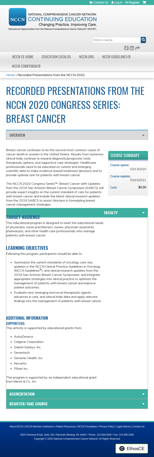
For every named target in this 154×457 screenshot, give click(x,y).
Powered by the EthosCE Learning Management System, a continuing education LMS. (132, 448)
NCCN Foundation (87, 426)
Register (134, 2)
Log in (118, 2)
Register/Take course (28, 404)
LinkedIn (132, 47)
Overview (17, 135)
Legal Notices (123, 426)
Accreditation (21, 394)
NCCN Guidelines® (116, 56)
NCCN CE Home (22, 56)
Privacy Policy (106, 426)
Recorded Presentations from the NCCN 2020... (52, 75)
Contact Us (100, 2)
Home (10, 75)
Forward (137, 47)
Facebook (126, 47)
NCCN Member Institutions (39, 426)
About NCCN (16, 426)
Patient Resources (66, 426)
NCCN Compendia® (26, 66)
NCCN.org (86, 56)
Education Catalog (56, 56)
